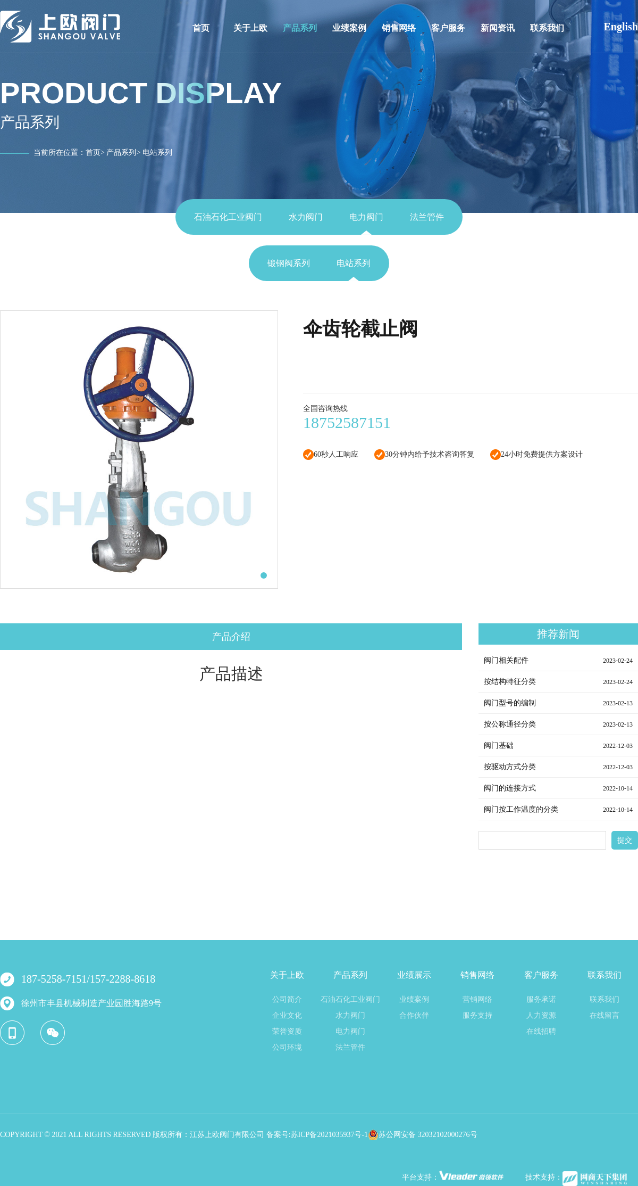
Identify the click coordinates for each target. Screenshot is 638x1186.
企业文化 (287, 1015)
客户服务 (448, 27)
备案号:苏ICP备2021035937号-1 (317, 1135)
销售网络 (399, 27)
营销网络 (477, 999)
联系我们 (547, 27)
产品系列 (300, 27)
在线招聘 (541, 1031)
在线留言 (604, 1015)
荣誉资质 (287, 1031)
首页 (200, 27)
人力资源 (541, 1015)
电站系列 (354, 263)
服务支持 (477, 1015)
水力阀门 (306, 216)
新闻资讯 (498, 27)
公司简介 (287, 999)
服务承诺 (541, 999)
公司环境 (287, 1047)
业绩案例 (349, 27)
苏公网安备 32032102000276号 (422, 1135)
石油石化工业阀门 (228, 216)
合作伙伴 (414, 1015)
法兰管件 (427, 216)
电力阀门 (366, 216)
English (621, 26)
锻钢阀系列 (288, 263)
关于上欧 (250, 27)
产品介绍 (231, 636)
